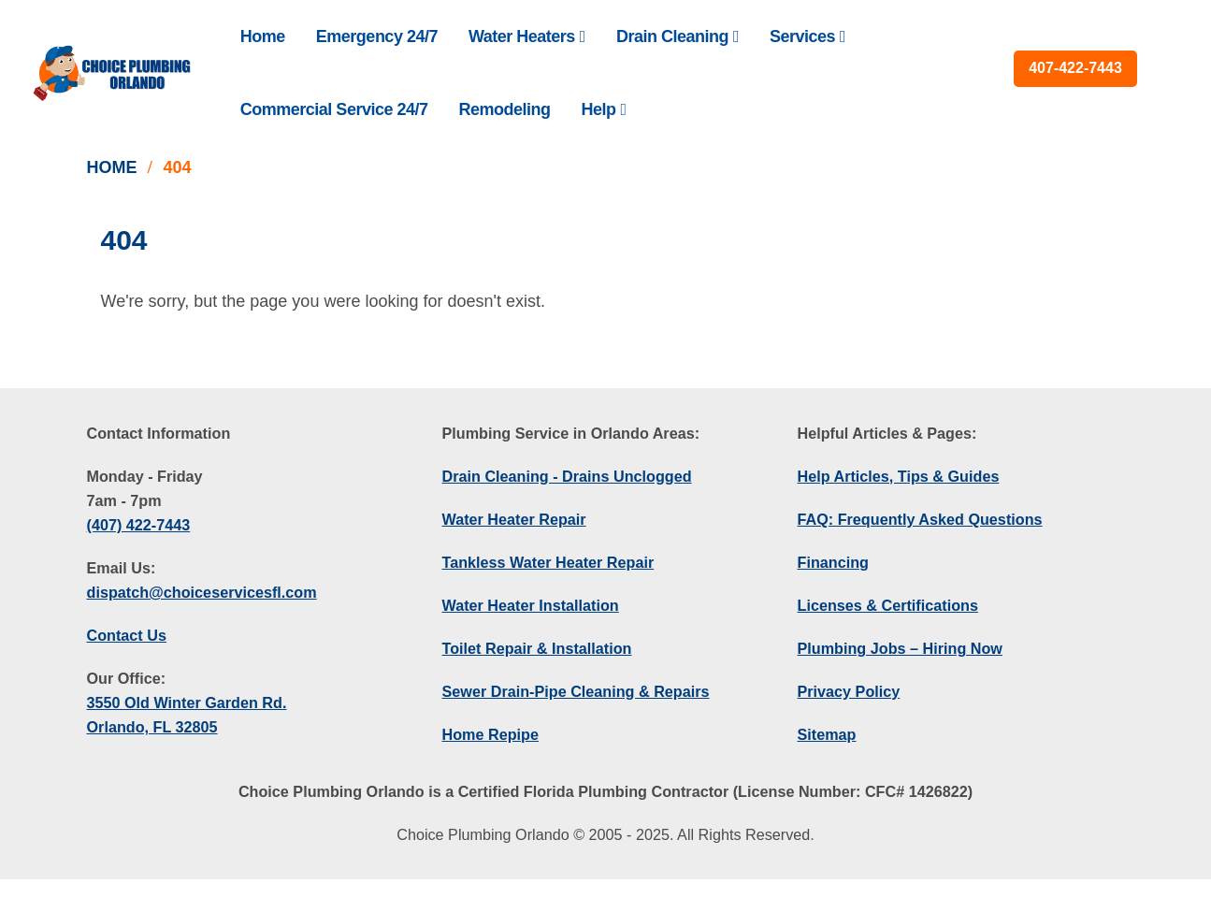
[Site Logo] (112, 73)
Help (598, 109)
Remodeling (504, 109)
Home (262, 36)
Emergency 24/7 (377, 36)
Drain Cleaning (672, 36)
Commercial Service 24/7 (334, 109)
